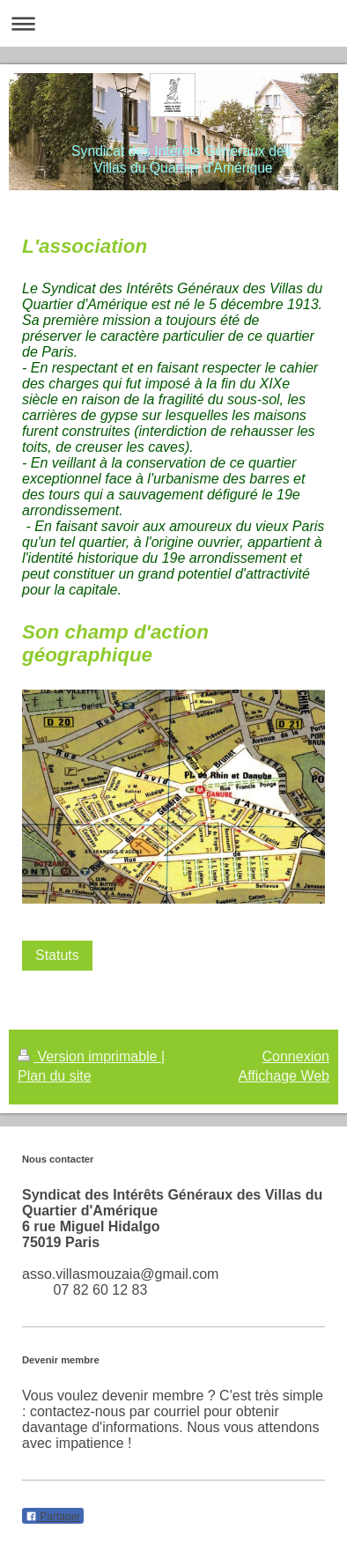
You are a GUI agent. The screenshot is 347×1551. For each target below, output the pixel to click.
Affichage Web (284, 1075)
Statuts (57, 955)
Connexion (296, 1056)
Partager (53, 1516)
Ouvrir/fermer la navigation (173, 23)
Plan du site (55, 1075)
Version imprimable (89, 1056)
